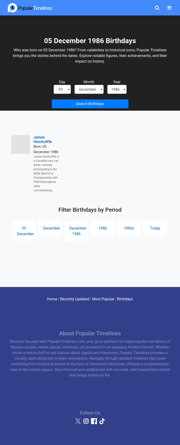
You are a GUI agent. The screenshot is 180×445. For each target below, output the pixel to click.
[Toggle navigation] (169, 7)
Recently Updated (74, 299)
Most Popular (103, 299)
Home (52, 299)
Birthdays (125, 299)
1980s (129, 228)
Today (155, 228)
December (51, 228)
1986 (102, 228)
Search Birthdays (90, 104)
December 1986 (77, 231)
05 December (25, 231)
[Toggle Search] (157, 7)
